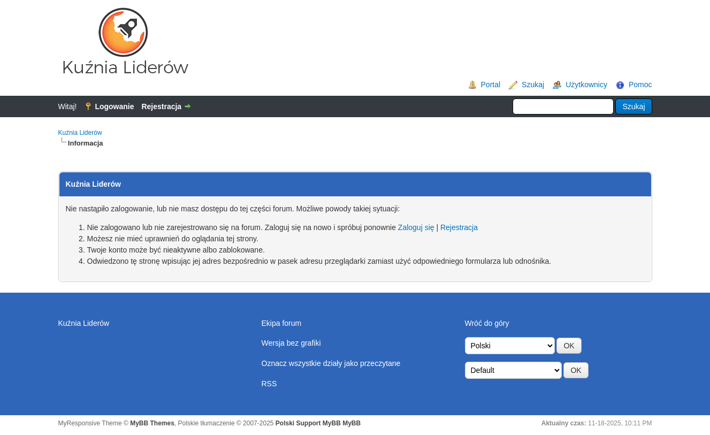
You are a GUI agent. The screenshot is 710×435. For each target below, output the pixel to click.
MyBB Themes (152, 423)
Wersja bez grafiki (291, 343)
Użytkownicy (586, 84)
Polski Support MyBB (308, 423)
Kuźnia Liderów (80, 132)
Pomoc (640, 84)
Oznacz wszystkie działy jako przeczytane (331, 363)
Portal (491, 84)
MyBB (351, 423)
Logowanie (114, 106)
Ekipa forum (282, 323)
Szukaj (533, 84)
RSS (269, 383)
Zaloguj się (416, 227)
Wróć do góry (487, 323)
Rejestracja (161, 106)
